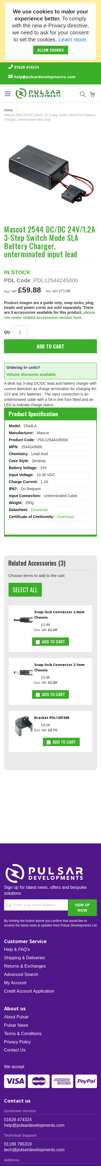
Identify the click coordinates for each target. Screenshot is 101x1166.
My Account (15, 982)
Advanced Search (21, 974)
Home (8, 110)
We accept (14, 1066)
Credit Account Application (29, 991)
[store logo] (38, 93)
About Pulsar (16, 1017)
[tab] (50, 413)
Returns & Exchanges (25, 966)
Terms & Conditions (22, 1033)
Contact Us (14, 1050)
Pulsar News (16, 1025)
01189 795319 (18, 1144)
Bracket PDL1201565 (51, 717)
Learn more (72, 39)
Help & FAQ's (17, 949)
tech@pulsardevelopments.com (34, 1149)
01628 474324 (26, 67)
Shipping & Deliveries (24, 957)
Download (39, 510)
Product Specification (33, 414)
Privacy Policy (17, 1042)
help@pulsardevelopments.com (44, 76)
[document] (50, 31)
